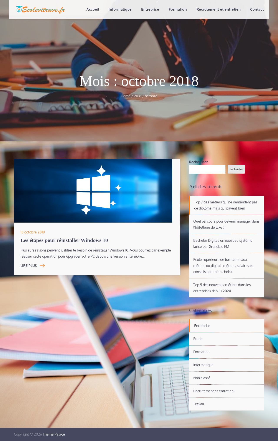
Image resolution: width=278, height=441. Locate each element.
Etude (197, 339)
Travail (198, 404)
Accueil (92, 9)
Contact (257, 9)
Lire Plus (32, 265)
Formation (178, 9)
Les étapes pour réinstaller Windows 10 (64, 240)
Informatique (120, 9)
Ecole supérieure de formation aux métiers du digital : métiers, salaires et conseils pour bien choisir (223, 265)
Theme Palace (54, 434)
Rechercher (198, 162)
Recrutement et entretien (219, 9)
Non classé (201, 378)
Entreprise (150, 9)
